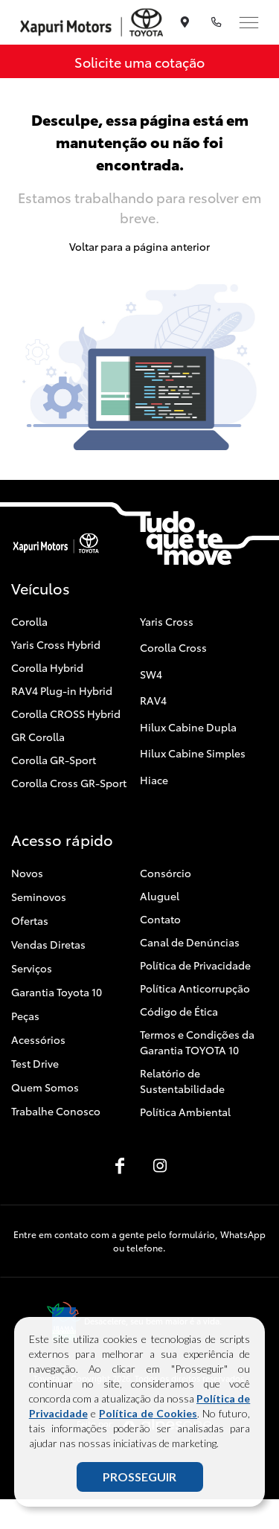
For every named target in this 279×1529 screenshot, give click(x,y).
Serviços (31, 968)
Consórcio (165, 872)
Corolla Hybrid (47, 667)
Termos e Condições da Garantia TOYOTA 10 (197, 1042)
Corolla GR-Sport (53, 759)
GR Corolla (38, 736)
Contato (160, 918)
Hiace (154, 779)
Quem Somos (45, 1087)
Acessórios (38, 1039)
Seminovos (38, 896)
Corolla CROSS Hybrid (66, 713)
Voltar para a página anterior (139, 246)
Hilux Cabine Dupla (188, 726)
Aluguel (159, 895)
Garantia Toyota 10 (56, 991)
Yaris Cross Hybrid (55, 644)
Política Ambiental (185, 1111)
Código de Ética (179, 1011)
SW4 (151, 674)
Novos (27, 872)
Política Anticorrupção (195, 988)
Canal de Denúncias (190, 942)
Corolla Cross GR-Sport (68, 782)
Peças (25, 1015)
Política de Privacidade (195, 965)
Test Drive (35, 1063)
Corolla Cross (173, 647)
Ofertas (29, 920)
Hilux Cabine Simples (193, 753)
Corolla (29, 621)
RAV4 (153, 700)
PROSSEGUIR (139, 1476)
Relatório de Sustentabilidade (182, 1080)
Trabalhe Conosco (55, 1110)
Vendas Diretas (48, 944)
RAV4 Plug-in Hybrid (61, 690)
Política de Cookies (148, 1413)
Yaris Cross (166, 621)
